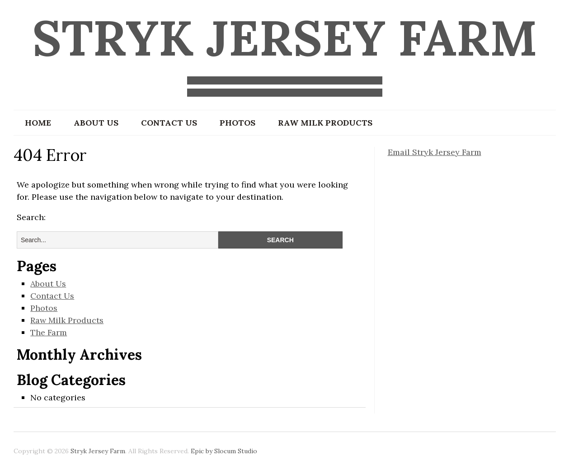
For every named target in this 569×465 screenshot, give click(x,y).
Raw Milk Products (325, 122)
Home (38, 122)
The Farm (48, 332)
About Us (96, 122)
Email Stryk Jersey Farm (434, 152)
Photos (237, 122)
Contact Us (169, 122)
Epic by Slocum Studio (224, 451)
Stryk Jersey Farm (284, 37)
